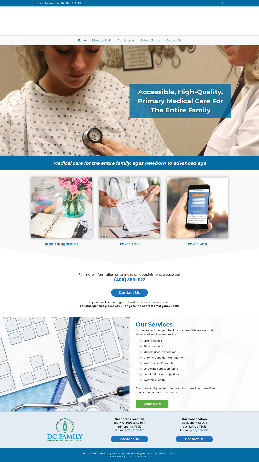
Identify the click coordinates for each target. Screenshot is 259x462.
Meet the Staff (101, 40)
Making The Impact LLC (163, 453)
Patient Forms (150, 40)
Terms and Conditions (138, 456)
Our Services (126, 40)
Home (82, 40)
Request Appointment (47, 3)
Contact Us (173, 40)
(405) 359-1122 (73, 3)
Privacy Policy (116, 456)
